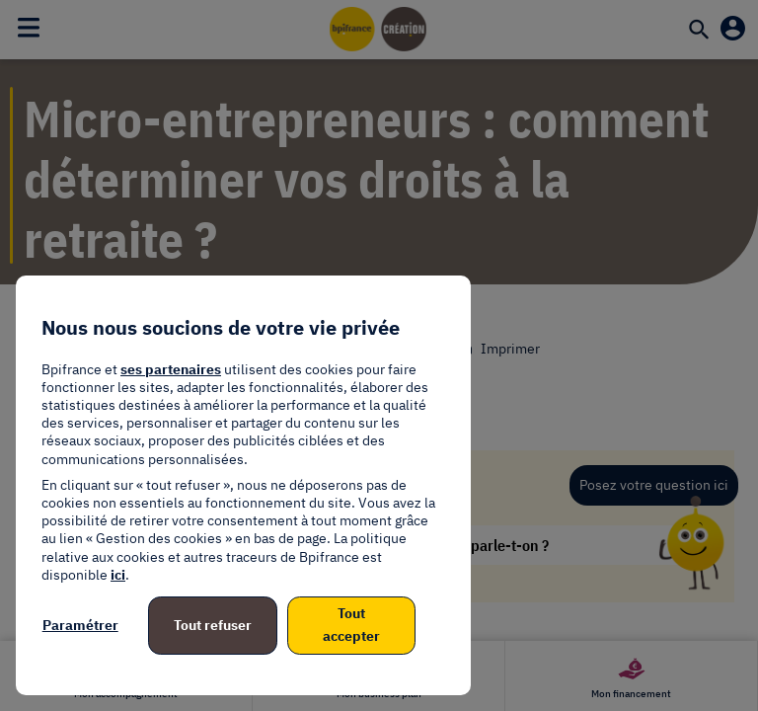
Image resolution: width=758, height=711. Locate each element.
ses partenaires (170, 369)
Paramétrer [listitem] (80, 625)
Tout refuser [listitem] (213, 625)
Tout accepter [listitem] (351, 625)
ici (118, 575)
